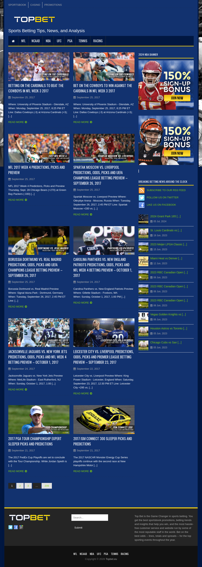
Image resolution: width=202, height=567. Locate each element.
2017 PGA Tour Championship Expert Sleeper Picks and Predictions (35, 441)
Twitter (10, 527)
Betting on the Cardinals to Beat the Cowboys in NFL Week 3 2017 (36, 88)
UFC (59, 40)
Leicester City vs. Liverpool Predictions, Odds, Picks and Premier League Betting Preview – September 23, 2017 (103, 357)
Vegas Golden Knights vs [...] (168, 314)
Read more (16, 122)
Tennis (83, 40)
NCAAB (36, 40)
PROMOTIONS (53, 4)
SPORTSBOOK (17, 4)
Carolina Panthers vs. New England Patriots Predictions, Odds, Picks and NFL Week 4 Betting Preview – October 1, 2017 (102, 267)
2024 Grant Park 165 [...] (165, 216)
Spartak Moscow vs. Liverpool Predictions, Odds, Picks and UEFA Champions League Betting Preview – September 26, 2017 (100, 175)
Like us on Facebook (161, 204)
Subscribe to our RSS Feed (166, 190)
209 (47, 485)
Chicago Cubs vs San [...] (165, 342)
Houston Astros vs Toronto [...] (168, 328)
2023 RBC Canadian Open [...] (169, 272)
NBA (48, 40)
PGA (69, 40)
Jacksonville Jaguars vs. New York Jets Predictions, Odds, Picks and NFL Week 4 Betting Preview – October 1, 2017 (37, 357)
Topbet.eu (111, 559)
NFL (23, 40)
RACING (98, 40)
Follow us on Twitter (163, 197)
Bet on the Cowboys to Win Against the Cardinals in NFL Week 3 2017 (102, 88)
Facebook (16, 527)
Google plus (21, 527)
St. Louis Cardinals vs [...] (166, 230)
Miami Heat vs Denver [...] (166, 258)
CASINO (35, 4)
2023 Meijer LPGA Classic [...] (168, 244)
